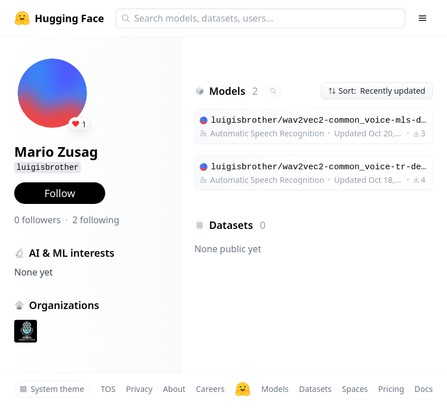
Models (274, 388)
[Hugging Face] (243, 389)
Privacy (139, 388)
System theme (51, 388)
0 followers (37, 220)
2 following (95, 220)
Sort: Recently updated (376, 90)
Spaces (354, 388)
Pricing (391, 388)
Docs (424, 388)
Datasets (315, 388)
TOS (108, 388)
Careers (210, 388)
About (174, 388)
